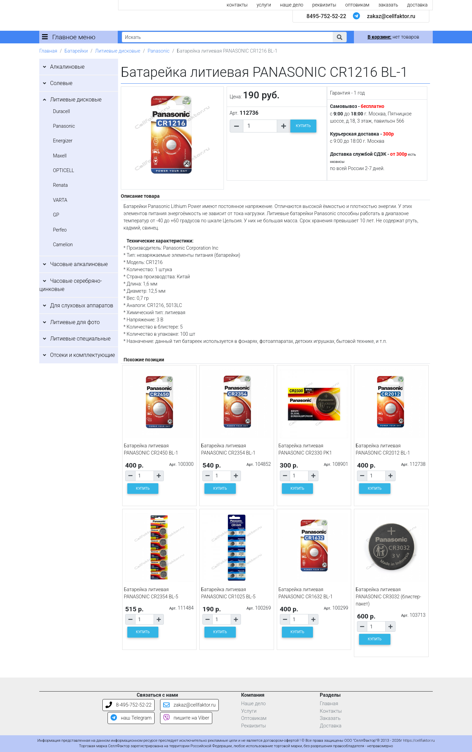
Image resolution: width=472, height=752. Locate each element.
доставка (417, 5)
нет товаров (393, 37)
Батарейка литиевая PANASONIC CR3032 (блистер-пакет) (388, 597)
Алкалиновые (67, 67)
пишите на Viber (186, 718)
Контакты (331, 711)
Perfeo (60, 230)
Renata (60, 185)
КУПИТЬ (303, 126)
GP (56, 215)
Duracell (61, 111)
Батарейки (76, 51)
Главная (48, 51)
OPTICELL (63, 170)
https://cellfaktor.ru (418, 740)
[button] (339, 37)
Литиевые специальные (80, 338)
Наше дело (253, 704)
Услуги (249, 711)
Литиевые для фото (75, 322)
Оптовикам (254, 718)
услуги (264, 5)
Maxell (60, 155)
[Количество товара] (260, 126)
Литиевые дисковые (117, 51)
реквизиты (324, 5)
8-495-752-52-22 (128, 705)
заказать (388, 5)
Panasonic (159, 51)
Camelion (63, 244)
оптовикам (357, 5)
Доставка (331, 726)
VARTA (60, 200)
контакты (237, 5)
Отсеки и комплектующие (82, 355)
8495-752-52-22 (326, 16)
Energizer (62, 140)
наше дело (291, 5)
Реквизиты (253, 726)
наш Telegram (131, 718)
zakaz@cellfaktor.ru (391, 16)
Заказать (330, 718)
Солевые (61, 83)
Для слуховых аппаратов (81, 305)
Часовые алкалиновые (79, 264)
